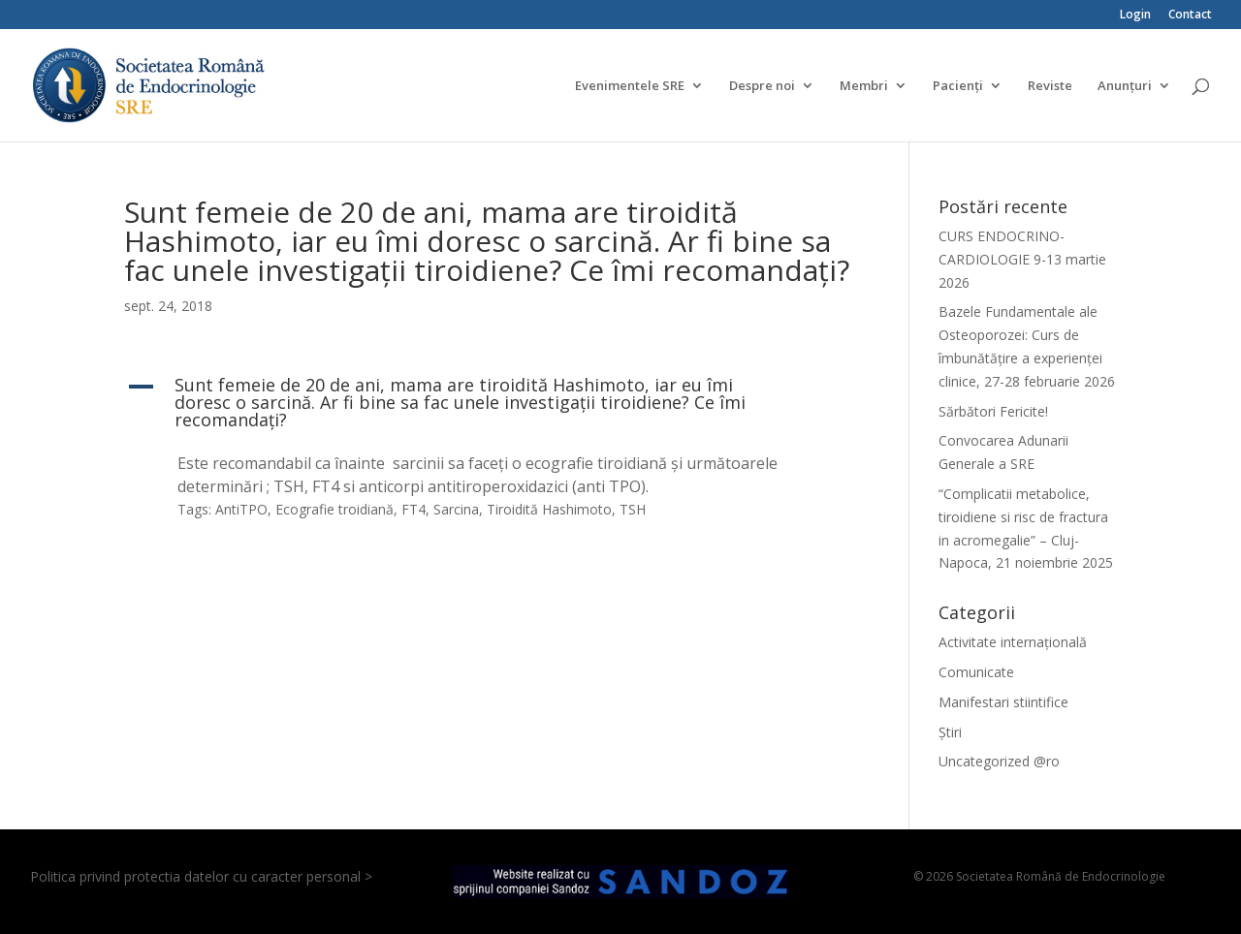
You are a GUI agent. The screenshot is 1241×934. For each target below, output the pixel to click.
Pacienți (958, 86)
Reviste (1050, 86)
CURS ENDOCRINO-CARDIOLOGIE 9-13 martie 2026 (1022, 259)
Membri (864, 86)
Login (1135, 15)
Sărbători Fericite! (993, 411)
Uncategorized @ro (999, 761)
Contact (1190, 15)
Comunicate (976, 672)
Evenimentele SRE (629, 86)
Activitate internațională (1013, 642)
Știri (950, 732)
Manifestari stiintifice (1003, 702)
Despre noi (762, 86)
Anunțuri (1125, 86)
